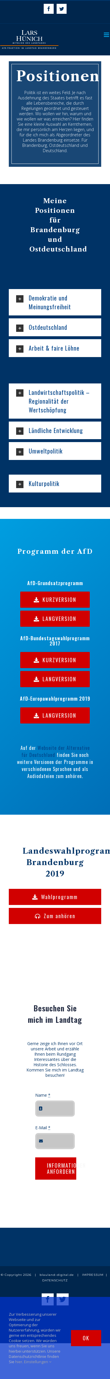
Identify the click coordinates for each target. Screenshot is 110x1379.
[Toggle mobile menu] (107, 35)
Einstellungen (37, 1361)
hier (18, 1361)
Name (42, 1095)
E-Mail (42, 1127)
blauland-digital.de (57, 1275)
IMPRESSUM (93, 1275)
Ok (86, 1338)
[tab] (55, 302)
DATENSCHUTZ (55, 1280)
